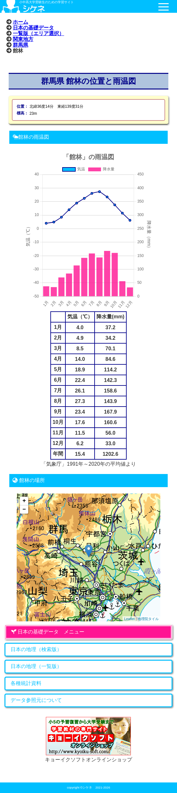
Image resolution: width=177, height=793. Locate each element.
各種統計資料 (26, 683)
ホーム (20, 21)
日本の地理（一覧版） (36, 666)
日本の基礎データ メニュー (47, 631)
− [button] (24, 509)
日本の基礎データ (33, 27)
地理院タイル (148, 619)
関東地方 (23, 39)
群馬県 (20, 44)
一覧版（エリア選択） (38, 33)
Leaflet (129, 619)
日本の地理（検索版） (36, 649)
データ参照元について (36, 700)
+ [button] (24, 501)
